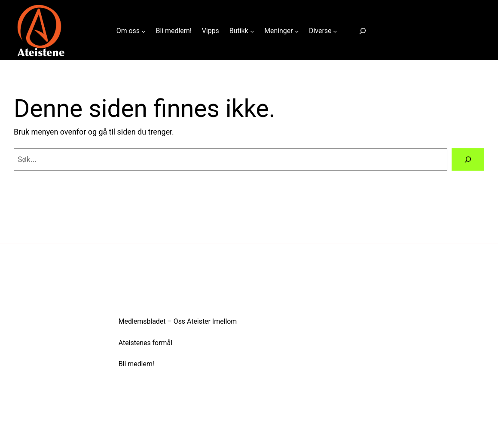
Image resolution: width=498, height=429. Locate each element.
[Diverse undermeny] (335, 31)
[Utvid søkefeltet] (363, 31)
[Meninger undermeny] (297, 31)
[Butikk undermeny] (252, 31)
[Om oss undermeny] (143, 31)
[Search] (468, 159)
